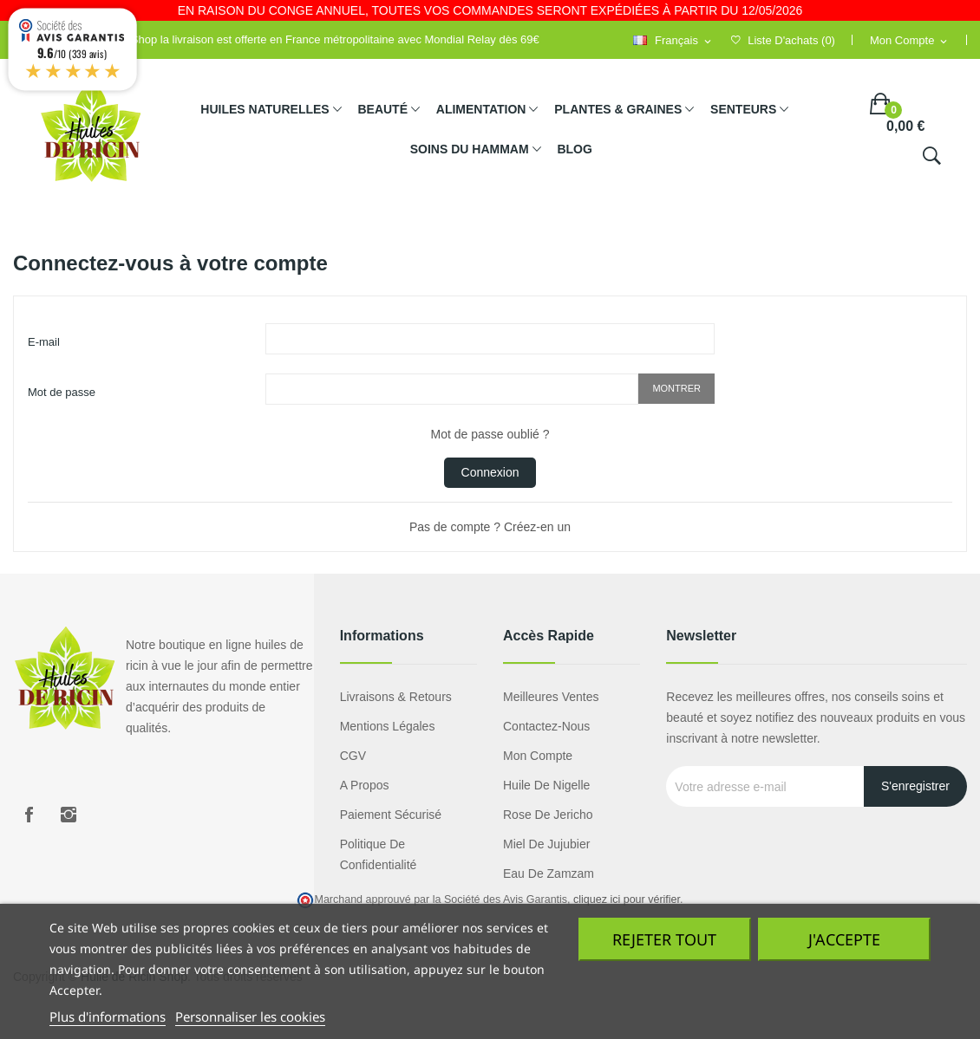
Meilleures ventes (551, 697)
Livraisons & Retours (396, 697)
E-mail (44, 341)
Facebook (28, 814)
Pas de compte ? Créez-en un (490, 527)
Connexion (490, 472)
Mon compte (537, 756)
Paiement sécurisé (391, 814)
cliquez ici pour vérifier (626, 899)
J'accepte (844, 939)
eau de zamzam (548, 873)
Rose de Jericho (548, 814)
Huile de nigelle (546, 785)
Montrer (676, 388)
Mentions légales (387, 726)
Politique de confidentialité (378, 854)
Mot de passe (61, 392)
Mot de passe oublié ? (490, 434)
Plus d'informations (107, 1016)
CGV (353, 756)
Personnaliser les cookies (250, 1016)
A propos (364, 785)
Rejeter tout (664, 939)
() (783, 40)
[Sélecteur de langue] (673, 41)
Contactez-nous (546, 726)
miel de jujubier (546, 844)
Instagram (68, 814)
